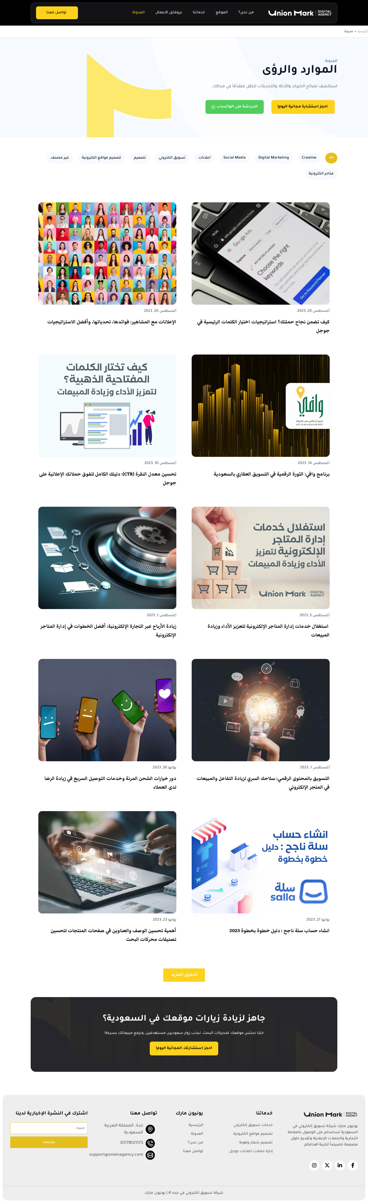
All (331, 158)
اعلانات (204, 158)
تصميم (140, 158)
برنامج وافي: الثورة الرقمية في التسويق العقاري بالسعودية (272, 474)
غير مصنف (60, 158)
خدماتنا (199, 13)
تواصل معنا (56, 13)
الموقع (222, 13)
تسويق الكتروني (172, 158)
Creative (309, 158)
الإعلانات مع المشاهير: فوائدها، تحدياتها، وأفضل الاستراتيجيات (111, 322)
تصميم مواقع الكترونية (101, 158)
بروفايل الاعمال (168, 13)
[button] (184, 975)
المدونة (138, 13)
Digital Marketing (273, 158)
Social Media (234, 158)
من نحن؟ (246, 13)
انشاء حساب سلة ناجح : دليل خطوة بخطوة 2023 (279, 930)
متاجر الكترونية (321, 174)
